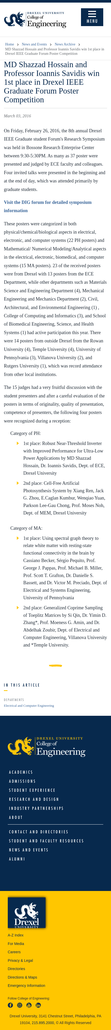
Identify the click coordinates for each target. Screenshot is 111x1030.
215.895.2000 (43, 1023)
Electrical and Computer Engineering (29, 706)
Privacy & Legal (20, 960)
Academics (21, 772)
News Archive (65, 44)
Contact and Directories (39, 831)
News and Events (34, 44)
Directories (16, 969)
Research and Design (34, 799)
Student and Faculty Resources (46, 840)
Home (9, 44)
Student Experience (32, 790)
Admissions (22, 781)
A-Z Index (16, 935)
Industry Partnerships (36, 808)
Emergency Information (26, 985)
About (16, 817)
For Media (16, 944)
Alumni (17, 859)
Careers (14, 952)
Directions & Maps (22, 977)
